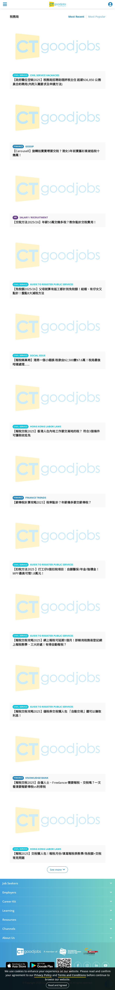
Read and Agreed (57, 985)
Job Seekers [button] (57, 883)
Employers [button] (57, 892)
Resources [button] (57, 919)
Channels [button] (57, 929)
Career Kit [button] (57, 901)
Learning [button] (57, 910)
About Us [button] (57, 938)
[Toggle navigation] (4, 4)
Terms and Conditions (72, 975)
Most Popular (96, 16)
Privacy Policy (43, 975)
